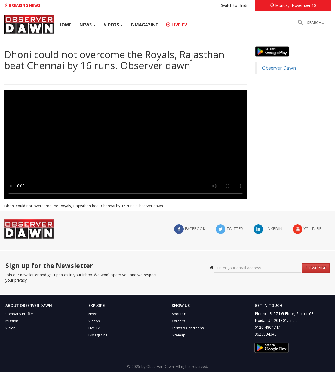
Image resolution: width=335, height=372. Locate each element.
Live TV (176, 25)
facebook (189, 229)
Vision (10, 327)
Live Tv (94, 327)
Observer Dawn (279, 68)
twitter (229, 229)
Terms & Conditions (188, 327)
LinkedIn (268, 229)
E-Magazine (144, 25)
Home (64, 25)
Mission (11, 320)
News (87, 25)
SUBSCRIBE (315, 267)
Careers (178, 320)
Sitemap (178, 335)
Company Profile (19, 313)
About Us (179, 313)
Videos (113, 25)
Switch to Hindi (234, 5)
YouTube (307, 229)
